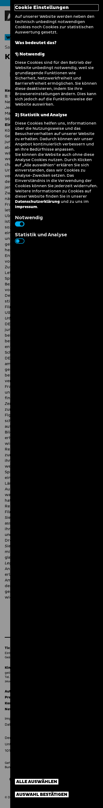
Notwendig (29, 220)
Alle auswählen (36, 782)
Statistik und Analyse (41, 237)
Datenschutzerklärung (37, 201)
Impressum (26, 206)
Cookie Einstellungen (42, 7)
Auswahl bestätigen (41, 794)
